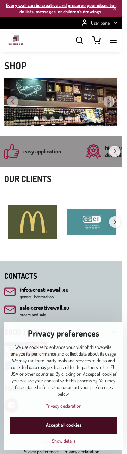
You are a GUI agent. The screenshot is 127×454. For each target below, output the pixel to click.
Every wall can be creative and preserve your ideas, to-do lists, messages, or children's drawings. (61, 8)
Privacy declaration (63, 407)
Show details (63, 441)
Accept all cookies (63, 426)
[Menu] (113, 40)
